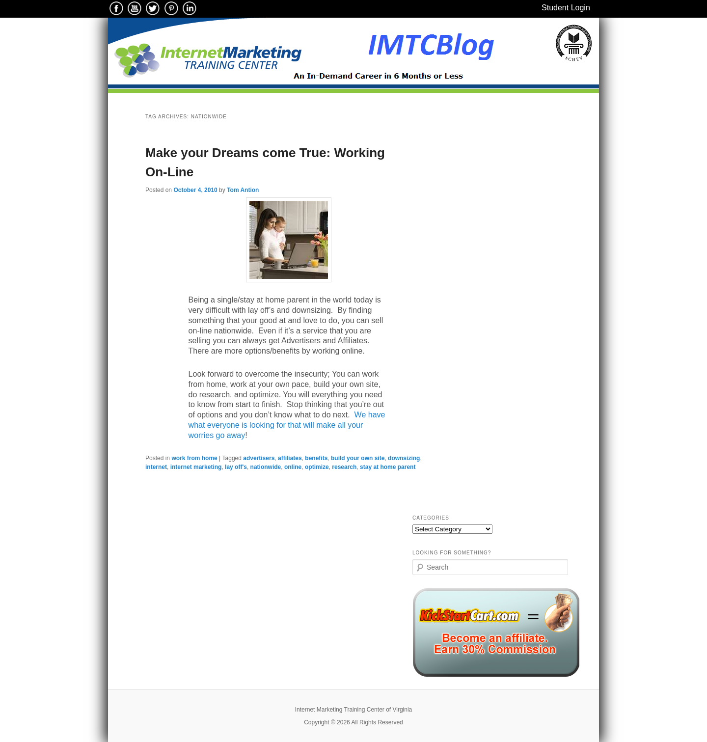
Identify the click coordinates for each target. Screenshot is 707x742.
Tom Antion (243, 190)
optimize (317, 467)
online (292, 467)
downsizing (404, 458)
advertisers (258, 458)
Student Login (566, 7)
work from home (194, 458)
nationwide (265, 467)
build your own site (357, 458)
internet (156, 467)
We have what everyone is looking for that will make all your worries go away (287, 425)
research (344, 467)
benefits (316, 458)
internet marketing (196, 467)
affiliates (290, 458)
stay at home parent (387, 467)
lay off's (236, 467)
